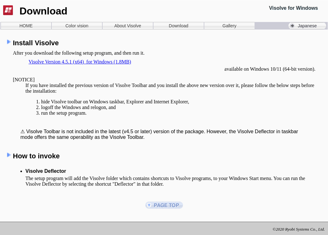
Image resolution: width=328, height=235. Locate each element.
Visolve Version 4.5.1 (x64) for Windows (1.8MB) (80, 61)
